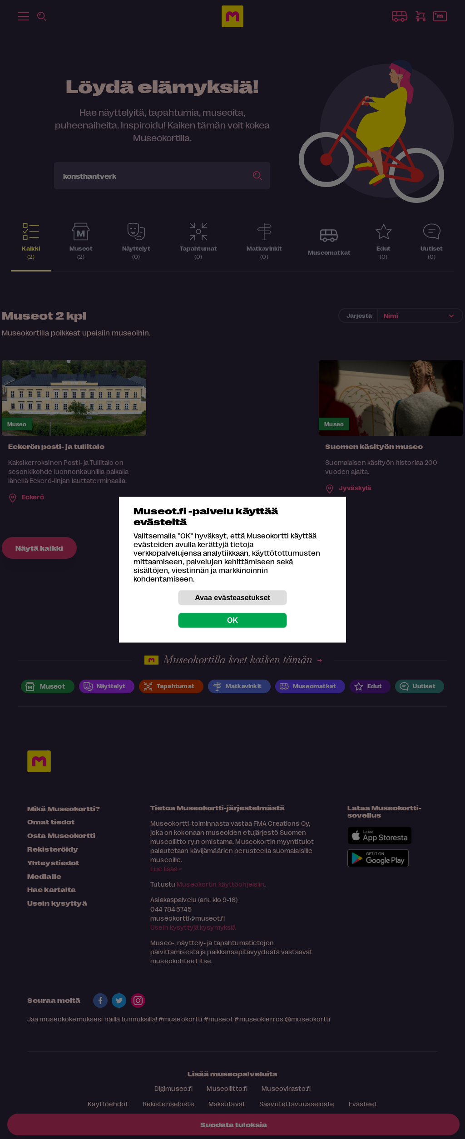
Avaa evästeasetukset (232, 597)
